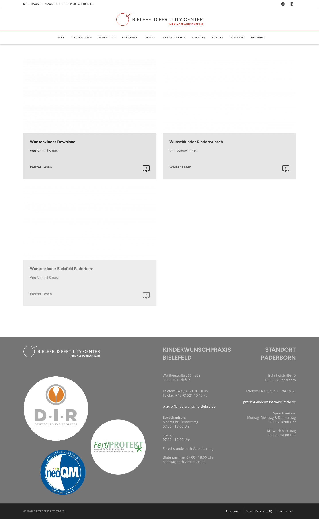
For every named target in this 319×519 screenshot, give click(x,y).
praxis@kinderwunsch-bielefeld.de (189, 406)
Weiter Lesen (41, 167)
